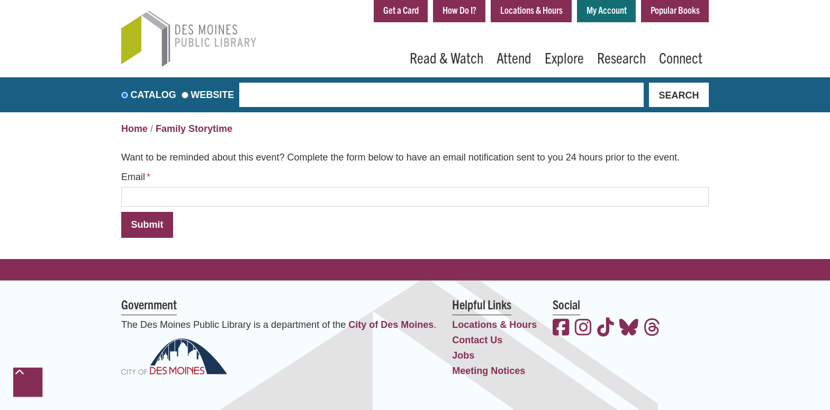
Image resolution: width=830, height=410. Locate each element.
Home (134, 128)
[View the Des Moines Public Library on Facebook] (561, 329)
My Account (607, 10)
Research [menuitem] (621, 57)
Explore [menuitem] (564, 57)
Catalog (153, 95)
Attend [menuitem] (514, 57)
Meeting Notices (488, 371)
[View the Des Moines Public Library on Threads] (652, 329)
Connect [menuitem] (680, 57)
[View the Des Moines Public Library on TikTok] (605, 329)
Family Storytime (194, 128)
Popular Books (675, 10)
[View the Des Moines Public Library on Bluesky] (628, 329)
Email (133, 177)
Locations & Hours (531, 10)
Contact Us (477, 340)
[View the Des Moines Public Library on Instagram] (583, 329)
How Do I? (459, 10)
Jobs (463, 355)
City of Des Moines (391, 324)
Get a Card (401, 10)
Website (212, 95)
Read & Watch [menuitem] (446, 57)
